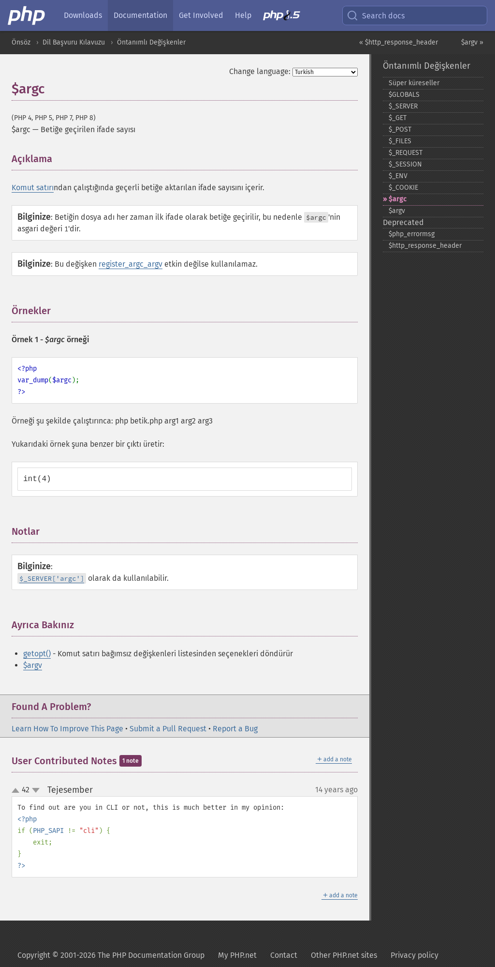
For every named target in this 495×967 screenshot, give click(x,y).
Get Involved (201, 15)
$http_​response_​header (425, 246)
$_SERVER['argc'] (51, 578)
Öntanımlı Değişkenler (151, 42)
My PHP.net (237, 955)
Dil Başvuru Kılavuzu (74, 42)
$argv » (472, 42)
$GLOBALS (404, 95)
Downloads (83, 15)
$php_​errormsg (412, 234)
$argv (32, 665)
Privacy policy (414, 955)
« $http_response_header (398, 42)
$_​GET (398, 118)
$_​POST (400, 129)
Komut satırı (33, 187)
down (36, 790)
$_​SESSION (405, 164)
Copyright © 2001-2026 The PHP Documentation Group (110, 955)
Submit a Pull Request (168, 728)
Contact (283, 955)
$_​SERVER (403, 106)
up (17, 791)
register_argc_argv (130, 264)
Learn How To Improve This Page (67, 728)
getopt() (37, 653)
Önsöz (21, 42)
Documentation (140, 15)
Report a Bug (235, 728)
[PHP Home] (27, 15)
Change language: (260, 71)
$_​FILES (400, 141)
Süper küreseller (414, 83)
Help (243, 15)
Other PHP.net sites (344, 955)
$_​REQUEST (405, 153)
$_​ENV (398, 176)
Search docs (376, 15)
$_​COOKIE (403, 187)
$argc (398, 199)
